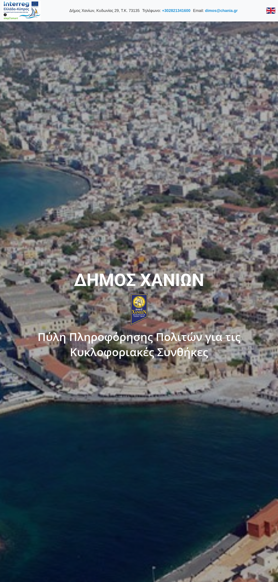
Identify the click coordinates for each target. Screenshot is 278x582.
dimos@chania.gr (221, 10)
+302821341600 (175, 10)
